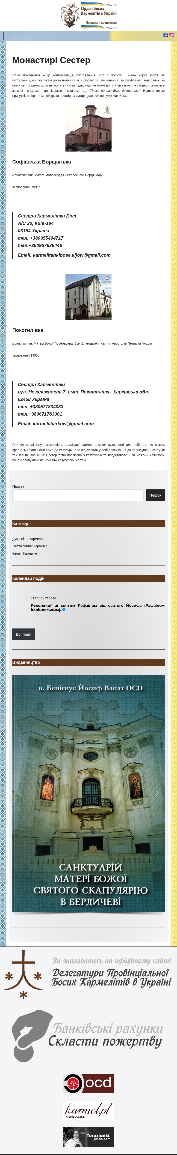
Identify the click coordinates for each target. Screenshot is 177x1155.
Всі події (23, 634)
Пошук (155, 495)
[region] (88, 796)
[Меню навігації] (8, 36)
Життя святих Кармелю (29, 546)
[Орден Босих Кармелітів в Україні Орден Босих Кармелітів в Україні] (88, 15)
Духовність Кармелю (27, 539)
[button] (88, 793)
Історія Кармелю (24, 553)
